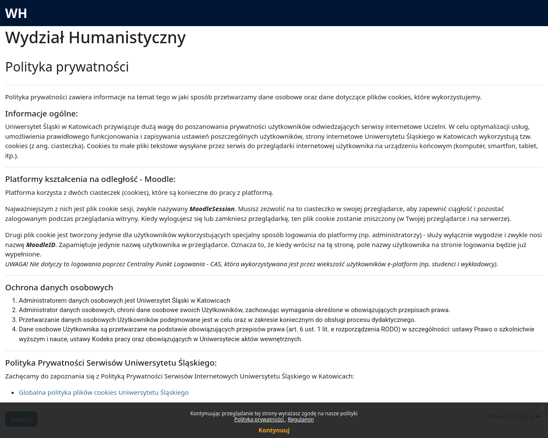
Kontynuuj (274, 430)
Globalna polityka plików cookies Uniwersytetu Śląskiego (104, 392)
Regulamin (301, 419)
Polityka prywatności (259, 419)
